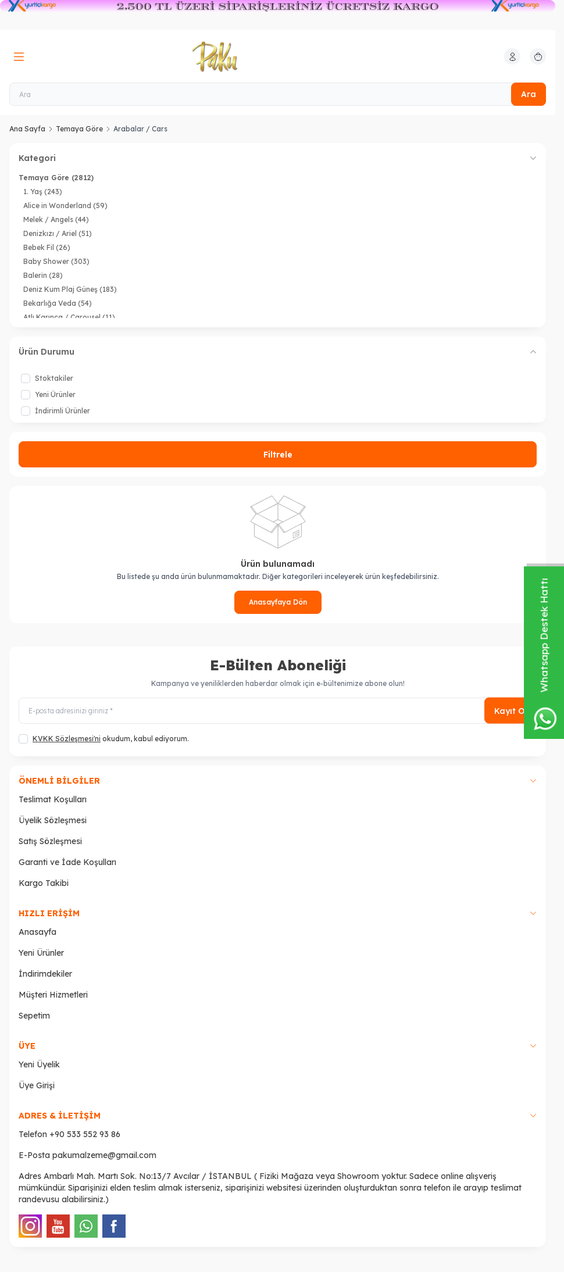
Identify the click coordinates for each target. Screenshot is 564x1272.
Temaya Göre (79, 128)
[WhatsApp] (86, 1226)
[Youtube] (58, 1226)
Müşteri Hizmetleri (53, 994)
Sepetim (34, 1015)
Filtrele (277, 454)
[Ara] (277, 94)
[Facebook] (114, 1226)
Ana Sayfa (27, 128)
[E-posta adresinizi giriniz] (278, 711)
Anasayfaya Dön (278, 602)
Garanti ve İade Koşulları (67, 862)
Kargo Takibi (44, 883)
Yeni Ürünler (41, 953)
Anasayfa (37, 932)
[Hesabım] (512, 56)
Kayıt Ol (510, 710)
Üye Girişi (37, 1085)
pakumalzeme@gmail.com (104, 1155)
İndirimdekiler (45, 974)
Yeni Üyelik (39, 1064)
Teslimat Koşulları (53, 799)
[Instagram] (30, 1226)
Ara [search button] (528, 94)
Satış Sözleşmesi (50, 841)
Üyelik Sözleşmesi (53, 820)
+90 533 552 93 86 (84, 1134)
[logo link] (247, 56)
